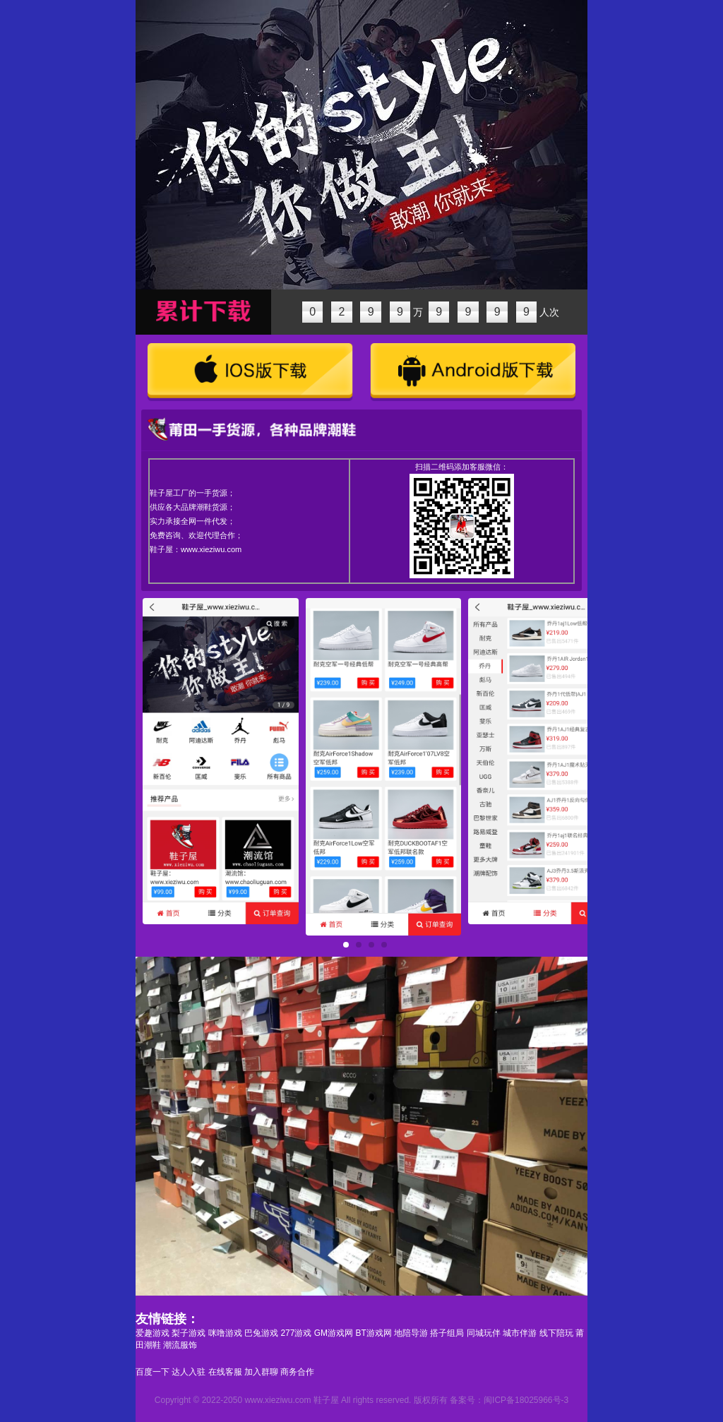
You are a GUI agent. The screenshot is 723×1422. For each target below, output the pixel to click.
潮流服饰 (180, 1345)
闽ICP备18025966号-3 (526, 1400)
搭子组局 (447, 1333)
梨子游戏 (188, 1333)
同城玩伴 (484, 1333)
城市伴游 (520, 1333)
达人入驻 (188, 1372)
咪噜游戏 (225, 1333)
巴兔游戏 (261, 1333)
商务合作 (297, 1372)
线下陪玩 (556, 1333)
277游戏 (295, 1333)
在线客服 (225, 1372)
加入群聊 (261, 1372)
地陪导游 (411, 1333)
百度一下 (152, 1372)
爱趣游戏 (152, 1333)
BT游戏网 (373, 1333)
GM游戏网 (333, 1333)
